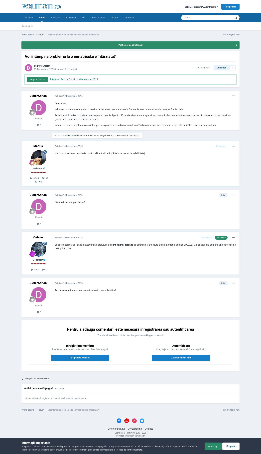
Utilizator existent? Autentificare (201, 7)
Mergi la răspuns (37, 79)
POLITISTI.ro (41, 6)
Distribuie (204, 67)
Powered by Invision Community (130, 436)
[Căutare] (197, 17)
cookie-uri (36, 446)
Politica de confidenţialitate (129, 450)
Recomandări (98, 17)
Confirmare (129, 17)
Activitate (55, 17)
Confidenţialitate (116, 428)
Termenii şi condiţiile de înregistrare (96, 450)
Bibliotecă (71, 17)
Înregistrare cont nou (80, 357)
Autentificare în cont (181, 357)
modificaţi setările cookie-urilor (148, 446)
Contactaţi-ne (135, 428)
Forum (42, 19)
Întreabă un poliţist (67, 69)
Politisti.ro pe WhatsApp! (131, 45)
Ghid (84, 17)
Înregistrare (230, 6)
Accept (213, 446)
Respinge (231, 446)
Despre (114, 17)
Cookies (149, 428)
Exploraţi (28, 17)
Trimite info (27, 26)
